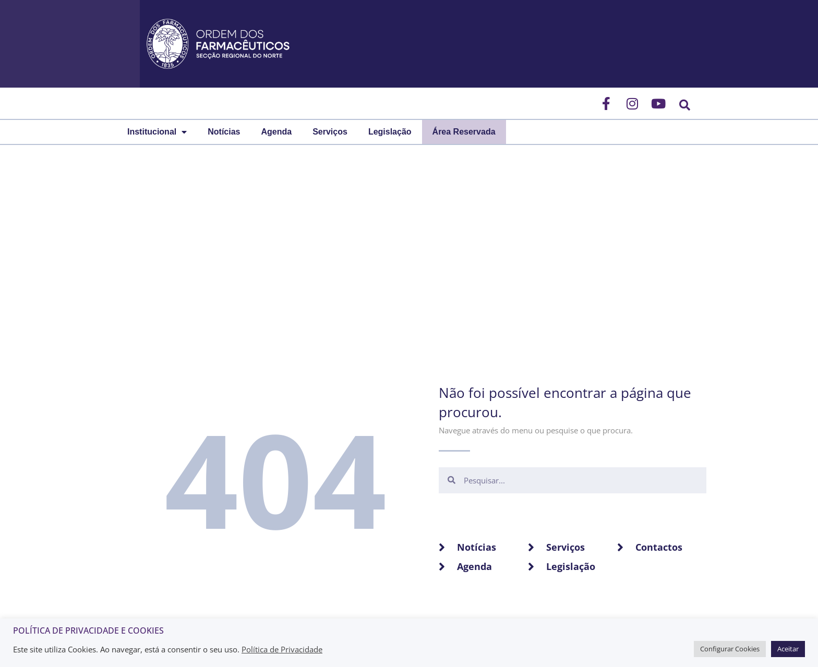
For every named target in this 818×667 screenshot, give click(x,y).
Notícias (224, 131)
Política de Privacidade (282, 649)
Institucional (157, 132)
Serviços (329, 131)
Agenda (276, 131)
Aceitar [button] (788, 648)
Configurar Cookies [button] (730, 648)
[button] (684, 105)
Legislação (390, 131)
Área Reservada (464, 131)
